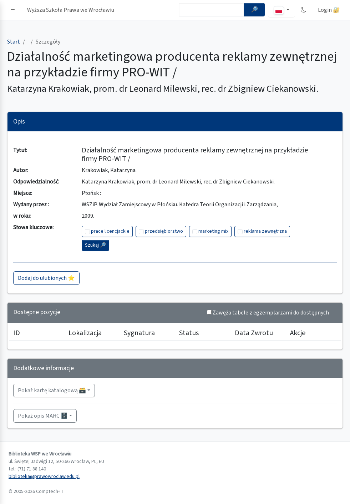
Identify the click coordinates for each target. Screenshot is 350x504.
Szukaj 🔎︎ (95, 245)
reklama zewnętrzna (265, 231)
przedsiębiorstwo (164, 231)
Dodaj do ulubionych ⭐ (46, 278)
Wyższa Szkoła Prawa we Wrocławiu (70, 10)
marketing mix (213, 231)
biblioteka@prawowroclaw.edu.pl (44, 476)
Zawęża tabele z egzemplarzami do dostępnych (271, 313)
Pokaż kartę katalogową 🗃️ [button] (52, 390)
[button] (12, 10)
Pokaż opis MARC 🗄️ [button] (43, 416)
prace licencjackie (110, 231)
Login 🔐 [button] (329, 10)
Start (13, 42)
